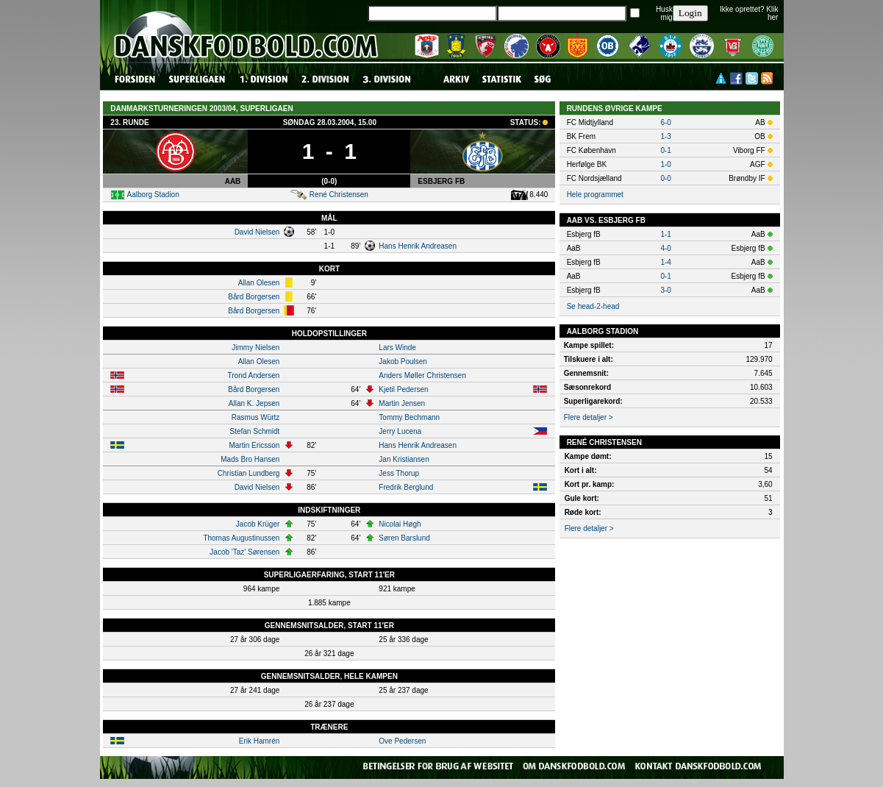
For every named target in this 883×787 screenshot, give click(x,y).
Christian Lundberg (249, 473)
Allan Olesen (259, 283)
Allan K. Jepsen (254, 403)
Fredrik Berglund (406, 487)
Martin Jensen (402, 403)
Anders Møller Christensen (422, 375)
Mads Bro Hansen (250, 459)
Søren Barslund (404, 538)
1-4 (665, 262)
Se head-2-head (593, 306)
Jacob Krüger (257, 524)
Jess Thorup (399, 473)
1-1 (665, 234)
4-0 (665, 248)
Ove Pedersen (402, 741)
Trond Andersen (254, 375)
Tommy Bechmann (409, 417)
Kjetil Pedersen (403, 389)
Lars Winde (397, 347)
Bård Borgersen (253, 297)
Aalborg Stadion (153, 194)
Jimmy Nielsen (255, 347)
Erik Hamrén (259, 741)
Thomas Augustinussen (241, 538)
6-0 (665, 122)
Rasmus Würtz (256, 417)
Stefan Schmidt (255, 431)
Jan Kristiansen (404, 459)
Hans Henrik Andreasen (418, 246)
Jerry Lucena (400, 431)
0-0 (665, 178)
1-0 (665, 164)
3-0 (665, 290)
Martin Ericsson (254, 445)
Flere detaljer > (588, 417)
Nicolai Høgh (400, 524)
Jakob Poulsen (403, 361)
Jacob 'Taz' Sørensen (244, 552)
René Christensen (339, 194)
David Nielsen (257, 232)
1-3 (665, 136)
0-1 (665, 150)
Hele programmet (595, 194)
